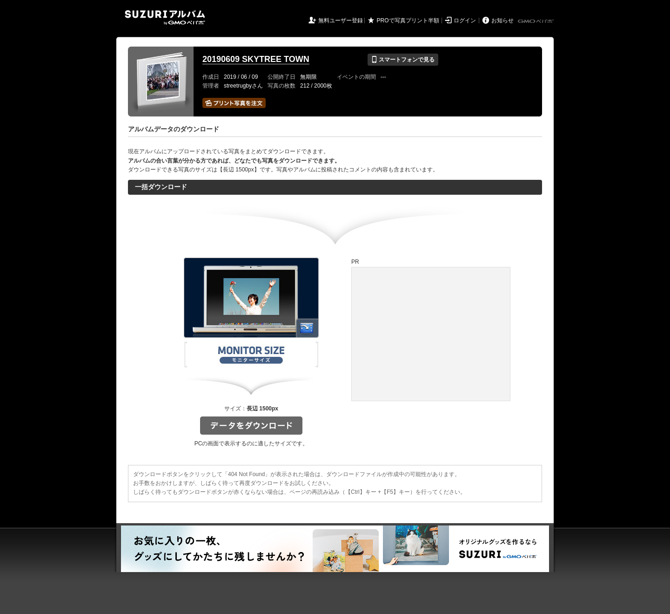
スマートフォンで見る (402, 60)
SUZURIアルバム (165, 17)
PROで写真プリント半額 (408, 20)
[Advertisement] (431, 334)
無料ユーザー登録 (340, 20)
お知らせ (502, 20)
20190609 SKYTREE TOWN (255, 59)
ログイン (465, 20)
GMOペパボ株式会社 (536, 21)
